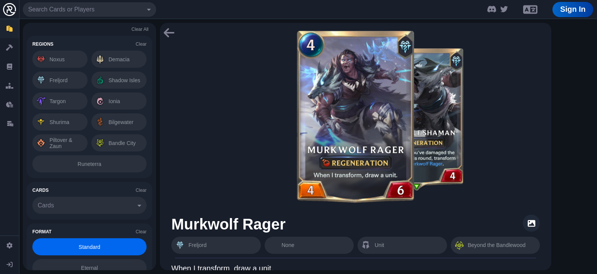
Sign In (573, 9)
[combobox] (89, 9)
